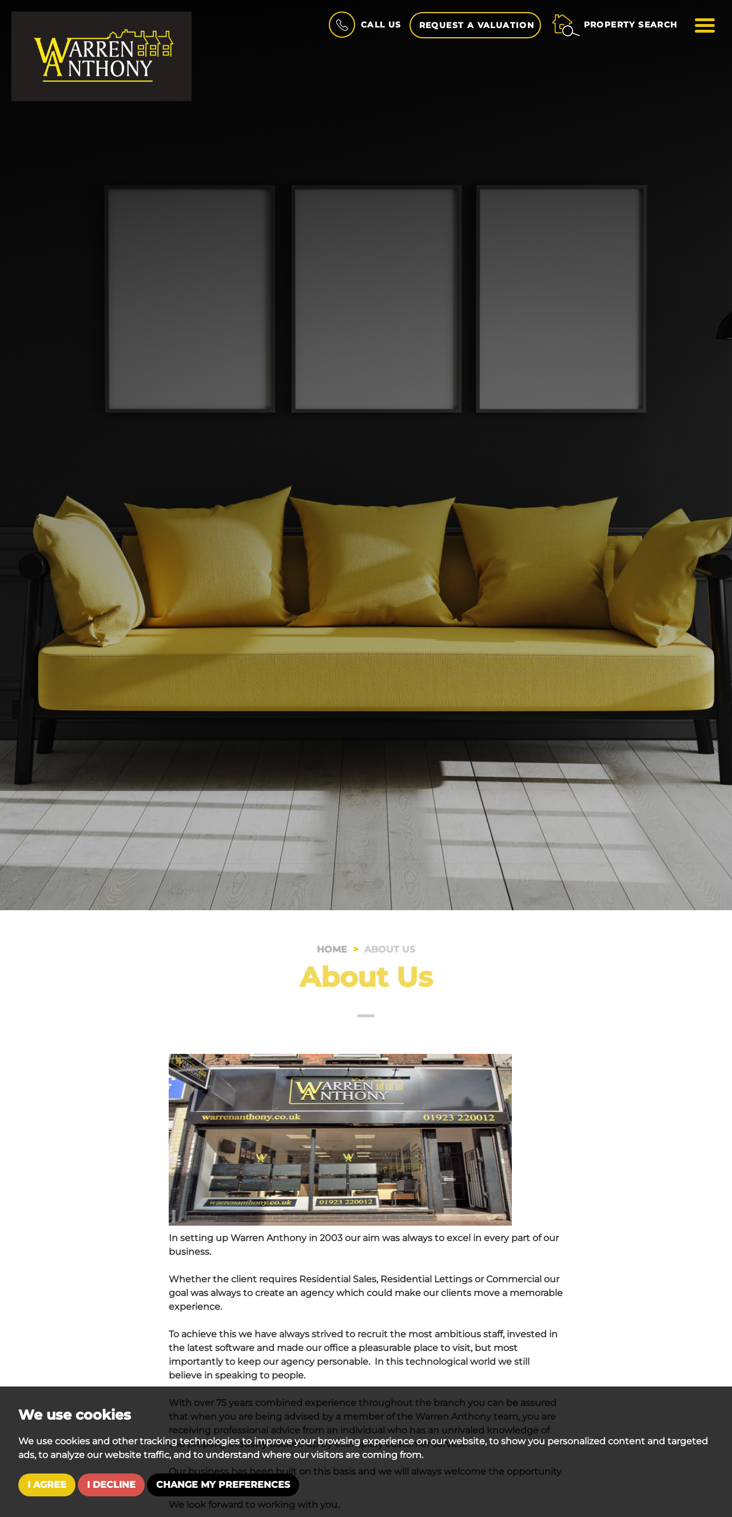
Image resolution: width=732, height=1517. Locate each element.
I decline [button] (111, 1484)
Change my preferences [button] (223, 1484)
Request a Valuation (477, 25)
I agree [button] (46, 1484)
